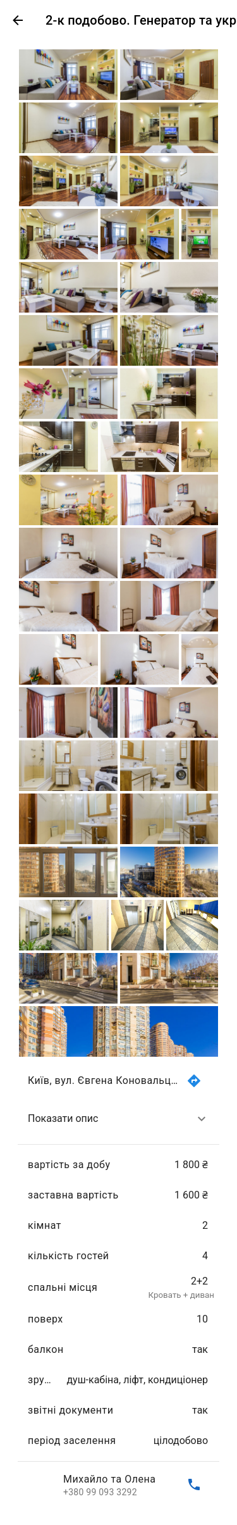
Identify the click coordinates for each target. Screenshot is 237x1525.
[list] (118, 1282)
